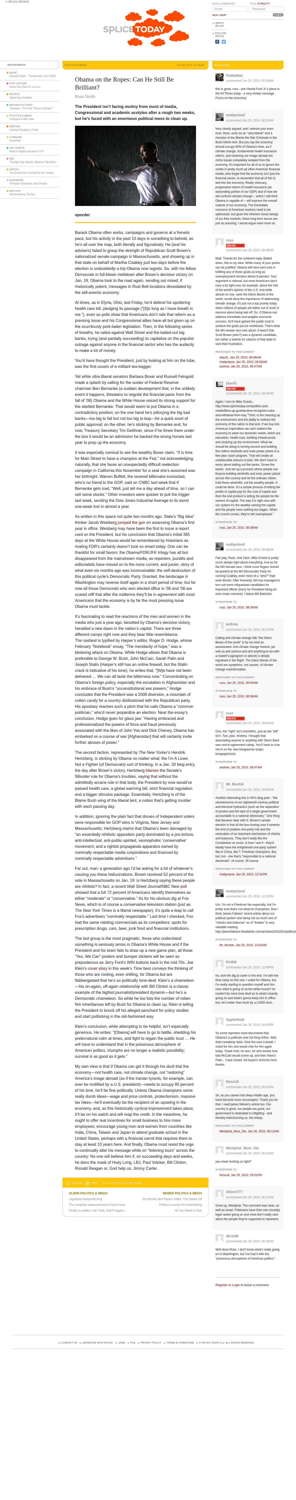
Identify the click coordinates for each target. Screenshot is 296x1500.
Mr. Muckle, (243, 945)
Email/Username (223, 3)
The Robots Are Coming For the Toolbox (32, 172)
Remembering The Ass (22, 194)
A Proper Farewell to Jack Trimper (28, 183)
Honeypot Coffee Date (22, 119)
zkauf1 (231, 383)
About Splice (219, 24)
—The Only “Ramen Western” (31, 108)
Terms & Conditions (180, 1342)
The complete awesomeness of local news (97, 1205)
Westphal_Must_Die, (249, 1131)
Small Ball (15, 140)
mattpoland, (243, 362)
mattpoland (235, 115)
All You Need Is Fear (188, 1210)
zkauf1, (240, 357)
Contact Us (69, 1342)
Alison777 (234, 1192)
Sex (12, 158)
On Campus (17, 147)
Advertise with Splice (97, 1342)
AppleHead (235, 1020)
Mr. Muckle (235, 784)
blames (152, 770)
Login (236, 1285)
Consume (16, 137)
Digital (14, 169)
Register (222, 1285)
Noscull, (241, 1175)
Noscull (232, 1082)
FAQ (132, 1342)
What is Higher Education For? (27, 151)
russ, (239, 527)
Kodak (231, 962)
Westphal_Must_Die (242, 1148)
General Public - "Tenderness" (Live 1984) (33, 76)
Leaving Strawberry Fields (24, 129)
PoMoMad (234, 75)
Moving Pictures (21, 104)
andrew (232, 624)
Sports (15, 94)
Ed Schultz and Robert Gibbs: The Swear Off (172, 1199)
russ (230, 240)
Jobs (121, 1342)
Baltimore (17, 180)
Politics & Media (21, 115)
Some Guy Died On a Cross (25, 86)
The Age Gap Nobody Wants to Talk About (33, 162)
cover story (97, 968)
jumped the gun (131, 522)
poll (183, 886)
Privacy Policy (150, 1342)
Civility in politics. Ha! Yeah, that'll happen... (97, 1210)
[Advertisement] (261, 40)
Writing (15, 126)
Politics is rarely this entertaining (180, 1205)
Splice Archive (18, 1)
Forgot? (264, 3)
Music (13, 72)
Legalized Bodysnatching (85, 1199)
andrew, (241, 366)
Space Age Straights (21, 97)
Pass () (260, 3)
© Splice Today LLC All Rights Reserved (226, 1342)
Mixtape (15, 190)
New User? (219, 15)
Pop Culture (18, 83)
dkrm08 (232, 1236)
